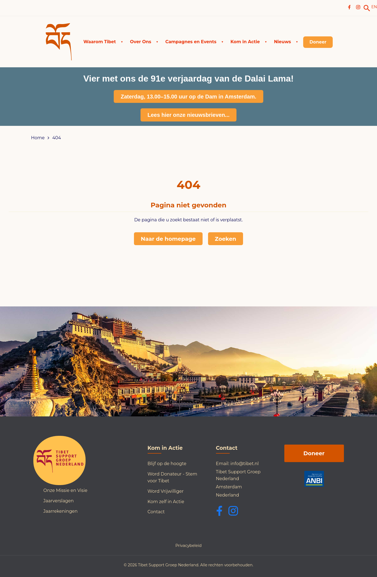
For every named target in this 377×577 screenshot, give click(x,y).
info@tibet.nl (244, 463)
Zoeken (225, 239)
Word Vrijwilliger (166, 491)
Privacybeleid (188, 545)
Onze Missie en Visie (65, 490)
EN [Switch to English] (374, 6)
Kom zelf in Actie (166, 501)
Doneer (314, 453)
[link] (367, 8)
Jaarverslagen (58, 500)
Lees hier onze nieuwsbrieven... (188, 115)
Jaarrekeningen (60, 511)
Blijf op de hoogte (167, 463)
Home (38, 138)
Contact (156, 511)
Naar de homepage (168, 239)
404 (56, 138)
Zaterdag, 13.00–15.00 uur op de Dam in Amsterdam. (188, 97)
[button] (103, 41)
